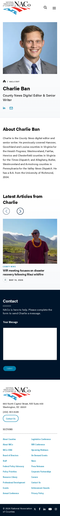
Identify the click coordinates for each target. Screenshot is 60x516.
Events (6, 487)
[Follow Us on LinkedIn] (44, 509)
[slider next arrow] (20, 211)
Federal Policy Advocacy (13, 466)
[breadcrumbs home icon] (4, 81)
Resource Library (10, 476)
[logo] (17, 14)
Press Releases (37, 466)
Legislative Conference (41, 439)
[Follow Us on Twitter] (35, 509)
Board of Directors (10, 455)
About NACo (8, 444)
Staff (14, 81)
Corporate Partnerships (41, 471)
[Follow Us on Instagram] (56, 509)
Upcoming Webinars (39, 449)
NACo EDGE (7, 449)
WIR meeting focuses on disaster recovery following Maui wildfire (23, 272)
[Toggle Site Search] (45, 8)
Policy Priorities (10, 471)
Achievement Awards (40, 487)
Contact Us (10, 418)
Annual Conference (11, 493)
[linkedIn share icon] (4, 108)
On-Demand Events (39, 455)
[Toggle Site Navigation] (54, 8)
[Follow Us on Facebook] (39, 509)
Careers (34, 476)
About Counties (9, 439)
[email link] (11, 108)
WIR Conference (38, 444)
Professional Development (14, 482)
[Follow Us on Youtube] (50, 509)
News (33, 460)
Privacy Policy (37, 493)
